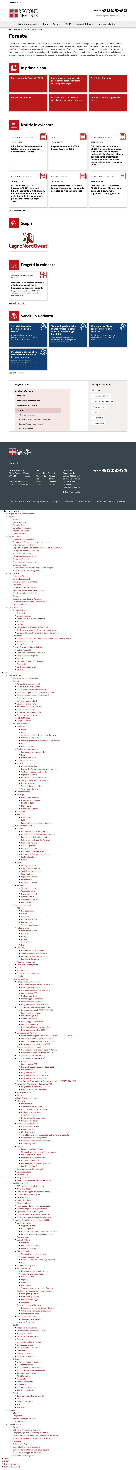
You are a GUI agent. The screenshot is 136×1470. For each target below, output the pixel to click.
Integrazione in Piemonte (31, 1086)
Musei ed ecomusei (29, 848)
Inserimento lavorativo (30, 959)
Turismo (20, 885)
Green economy (23, 791)
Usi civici (20, 624)
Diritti (19, 908)
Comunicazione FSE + (30, 993)
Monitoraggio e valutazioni (32, 998)
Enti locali (21, 613)
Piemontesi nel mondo (30, 842)
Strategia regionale (28, 865)
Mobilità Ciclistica (24, 1188)
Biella (38, 481)
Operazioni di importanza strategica (35, 990)
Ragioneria (21, 664)
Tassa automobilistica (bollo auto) (30, 1395)
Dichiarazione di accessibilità (19, 502)
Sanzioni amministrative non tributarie (28, 590)
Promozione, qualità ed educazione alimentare (35, 692)
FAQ (96, 412)
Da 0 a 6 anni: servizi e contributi (34, 1109)
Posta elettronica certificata (106, 502)
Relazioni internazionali (22, 553)
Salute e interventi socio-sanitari (34, 953)
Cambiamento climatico (27, 405)
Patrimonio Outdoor (29, 808)
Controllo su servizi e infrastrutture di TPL (33, 1214)
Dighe (23, 1262)
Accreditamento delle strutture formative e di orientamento (45, 1134)
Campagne (17, 1441)
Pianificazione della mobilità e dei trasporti (34, 1205)
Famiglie (24, 936)
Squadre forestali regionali (31, 1319)
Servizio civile (22, 970)
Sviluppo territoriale (25, 1364)
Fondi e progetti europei (22, 978)
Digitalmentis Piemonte (22, 1444)
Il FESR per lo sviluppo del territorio (27, 1452)
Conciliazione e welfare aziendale (30, 1169)
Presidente (17, 519)
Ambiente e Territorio (24, 390)
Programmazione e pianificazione (34, 1271)
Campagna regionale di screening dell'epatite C (31, 1432)
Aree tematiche (14, 675)
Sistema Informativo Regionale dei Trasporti (34, 1217)
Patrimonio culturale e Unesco (33, 851)
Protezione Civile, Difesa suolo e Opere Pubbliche (32, 1220)
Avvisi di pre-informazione (31, 987)
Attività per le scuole (29, 1115)
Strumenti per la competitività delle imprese (38, 1152)
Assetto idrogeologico (30, 1256)
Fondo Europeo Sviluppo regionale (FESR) (33, 1007)
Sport (19, 862)
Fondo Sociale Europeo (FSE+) (29, 981)
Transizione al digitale (25, 1390)
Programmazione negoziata (28, 655)
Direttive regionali (28, 1143)
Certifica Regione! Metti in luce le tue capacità (31, 1449)
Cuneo (38, 484)
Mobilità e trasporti (20, 1183)
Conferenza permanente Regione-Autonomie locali (37, 630)
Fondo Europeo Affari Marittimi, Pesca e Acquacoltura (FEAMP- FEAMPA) (46, 1081)
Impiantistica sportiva (29, 876)
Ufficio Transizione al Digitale (24, 545)
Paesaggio (21, 811)
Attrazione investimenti (26, 1373)
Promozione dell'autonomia (32, 950)
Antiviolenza (26, 916)
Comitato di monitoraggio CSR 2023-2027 (38, 1038)
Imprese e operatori (26, 428)
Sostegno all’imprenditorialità (33, 1157)
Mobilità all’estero (28, 1132)
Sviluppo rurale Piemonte (27, 1032)
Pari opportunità (27, 910)
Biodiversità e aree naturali (28, 400)
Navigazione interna (25, 1200)
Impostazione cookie (72, 491)
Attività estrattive (24, 1376)
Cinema (24, 859)
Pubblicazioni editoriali (104, 401)
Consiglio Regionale (20, 525)
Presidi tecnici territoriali (26, 1316)
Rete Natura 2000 (28, 757)
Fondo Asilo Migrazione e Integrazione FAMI (34, 1083)
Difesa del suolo (23, 1251)
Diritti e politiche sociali (22, 905)
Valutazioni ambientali (30, 737)
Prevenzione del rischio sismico (29, 1305)
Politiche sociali (23, 927)
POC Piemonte (27, 1069)
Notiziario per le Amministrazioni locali (32, 627)
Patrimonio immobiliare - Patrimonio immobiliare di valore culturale (44, 638)
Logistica (24, 1279)
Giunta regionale (19, 522)
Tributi (15, 1393)
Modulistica (99, 423)
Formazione (26, 1285)
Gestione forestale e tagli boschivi (31, 424)
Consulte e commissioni (22, 527)
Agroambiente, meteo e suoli (28, 684)
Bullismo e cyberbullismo (31, 1112)
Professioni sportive (29, 882)
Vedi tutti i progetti (17, 303)
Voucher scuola (27, 1103)
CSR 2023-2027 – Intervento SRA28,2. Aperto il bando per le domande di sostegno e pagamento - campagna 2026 (106, 189)
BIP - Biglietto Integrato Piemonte (30, 1186)
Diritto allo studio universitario (33, 1117)
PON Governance (24, 1092)
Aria (22, 732)
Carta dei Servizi (19, 604)
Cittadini (16, 1412)
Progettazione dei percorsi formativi (35, 1140)
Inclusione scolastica (29, 1120)
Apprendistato (27, 1129)
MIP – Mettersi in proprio (31, 1154)
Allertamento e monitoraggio (32, 1273)
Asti (37, 478)
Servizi (56, 24)
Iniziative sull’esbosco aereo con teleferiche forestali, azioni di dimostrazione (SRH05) (26, 149)
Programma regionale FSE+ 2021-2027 (37, 984)
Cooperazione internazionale (28, 973)
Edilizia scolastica (24, 1171)
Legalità (20, 976)
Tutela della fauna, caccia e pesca (30, 706)
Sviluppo (16, 1359)
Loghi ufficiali (69, 502)
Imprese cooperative (25, 1381)
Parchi (23, 754)
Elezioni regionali (24, 615)
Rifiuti (23, 743)
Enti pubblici (17, 1415)
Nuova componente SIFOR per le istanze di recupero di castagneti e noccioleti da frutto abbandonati (67, 188)
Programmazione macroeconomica (31, 652)
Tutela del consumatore (30, 925)
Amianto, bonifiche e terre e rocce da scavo (38, 735)
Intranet (122, 502)
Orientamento (22, 1174)
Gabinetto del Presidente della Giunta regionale (31, 542)
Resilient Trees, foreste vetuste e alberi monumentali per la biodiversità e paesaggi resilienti (27, 285)
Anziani (24, 939)
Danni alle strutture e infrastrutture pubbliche (39, 1231)
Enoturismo (26, 902)
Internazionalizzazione (26, 1387)
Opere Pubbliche (23, 1239)
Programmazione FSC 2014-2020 (34, 1075)
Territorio (20, 814)
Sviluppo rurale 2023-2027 (28, 715)
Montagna (21, 794)
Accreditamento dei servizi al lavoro (35, 1163)
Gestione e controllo (29, 995)
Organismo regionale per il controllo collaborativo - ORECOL (37, 547)
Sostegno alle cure (24, 1333)
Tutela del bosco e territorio (32, 786)
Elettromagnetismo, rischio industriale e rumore (40, 740)
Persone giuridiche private (27, 964)
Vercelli (52, 484)
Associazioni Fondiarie (30, 797)
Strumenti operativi (25, 1353)
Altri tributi (21, 1407)
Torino (51, 478)
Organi (11, 516)
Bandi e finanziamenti (21, 578)
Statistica (20, 669)
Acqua (23, 729)
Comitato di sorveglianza (31, 1001)
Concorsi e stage (19, 564)
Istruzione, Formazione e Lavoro (26, 1098)
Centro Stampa (23, 644)
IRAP (19, 1398)
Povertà (24, 933)
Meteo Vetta (26, 805)
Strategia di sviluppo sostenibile (25, 678)
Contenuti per (13, 1410)
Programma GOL (23, 1177)
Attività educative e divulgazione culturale (38, 834)
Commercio (21, 1384)
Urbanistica (25, 817)
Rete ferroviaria (23, 1197)
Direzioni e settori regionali (23, 539)
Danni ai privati (27, 1228)
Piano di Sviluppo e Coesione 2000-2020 (37, 1066)
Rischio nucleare (27, 746)
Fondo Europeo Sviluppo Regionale (31, 1370)
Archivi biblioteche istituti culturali (34, 831)
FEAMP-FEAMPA (24, 720)
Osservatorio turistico (30, 899)
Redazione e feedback (84, 502)
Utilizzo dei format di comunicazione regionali (31, 601)
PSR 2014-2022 (23, 717)
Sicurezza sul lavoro (25, 1344)
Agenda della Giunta (21, 530)
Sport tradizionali (28, 874)
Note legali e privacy (40, 502)
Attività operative (28, 1322)
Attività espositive (28, 845)
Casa (19, 967)
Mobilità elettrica (23, 1203)
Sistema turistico (28, 891)
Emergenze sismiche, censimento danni (37, 1234)
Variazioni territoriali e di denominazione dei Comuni (38, 632)
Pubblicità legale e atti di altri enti (26, 593)
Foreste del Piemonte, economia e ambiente (35, 419)
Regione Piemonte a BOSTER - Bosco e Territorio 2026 (65, 147)
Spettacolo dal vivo (29, 856)
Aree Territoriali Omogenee (23, 1455)
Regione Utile (13, 573)
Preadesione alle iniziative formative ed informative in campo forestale (24, 355)
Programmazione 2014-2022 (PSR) (35, 1044)
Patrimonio (17, 635)
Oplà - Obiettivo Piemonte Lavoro (26, 1446)
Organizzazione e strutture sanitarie (31, 1330)
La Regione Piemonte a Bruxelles (26, 550)
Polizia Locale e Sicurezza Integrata (31, 618)
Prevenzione (22, 1339)
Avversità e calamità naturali (28, 686)
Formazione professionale (27, 1123)
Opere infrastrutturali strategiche (30, 1211)
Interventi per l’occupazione (32, 1149)
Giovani (24, 913)
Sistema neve (26, 879)
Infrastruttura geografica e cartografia (36, 823)
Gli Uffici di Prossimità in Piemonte (27, 1430)
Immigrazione (26, 922)
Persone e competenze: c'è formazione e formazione (34, 1438)
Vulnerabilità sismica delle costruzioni (36, 1310)
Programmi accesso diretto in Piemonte (37, 1052)
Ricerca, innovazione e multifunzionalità (33, 695)
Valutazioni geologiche (30, 1296)
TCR (18, 1404)
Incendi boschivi (27, 1276)
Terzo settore (26, 942)
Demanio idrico (23, 1237)
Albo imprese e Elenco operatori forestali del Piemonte (101, 329)
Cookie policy (55, 502)
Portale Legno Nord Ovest (28, 240)
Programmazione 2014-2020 (33, 1030)
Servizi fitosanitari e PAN (27, 701)
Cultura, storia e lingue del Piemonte (35, 839)
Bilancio (20, 658)
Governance (26, 1061)
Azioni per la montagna (30, 800)
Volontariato (26, 1282)
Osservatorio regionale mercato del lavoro (34, 1180)
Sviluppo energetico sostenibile (29, 1367)
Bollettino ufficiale (20, 576)
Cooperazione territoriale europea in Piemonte (39, 1049)
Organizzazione (14, 536)
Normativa (99, 417)
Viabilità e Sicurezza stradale (28, 1194)
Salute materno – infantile (27, 1347)
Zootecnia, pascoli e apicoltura (29, 712)
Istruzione (21, 1100)
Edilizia (24, 820)
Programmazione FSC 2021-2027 (34, 1072)
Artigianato (21, 1378)
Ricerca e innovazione (26, 1356)
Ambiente (21, 395)
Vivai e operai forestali (30, 788)
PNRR (67, 24)
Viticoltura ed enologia (26, 709)
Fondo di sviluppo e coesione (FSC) (31, 1058)
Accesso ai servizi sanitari (27, 1327)
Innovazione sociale (29, 930)
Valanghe (25, 1302)
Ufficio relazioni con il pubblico (25, 581)
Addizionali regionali (25, 1401)
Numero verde (69, 473)
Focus (15, 1427)
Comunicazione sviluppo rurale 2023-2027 (38, 1041)
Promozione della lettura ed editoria (35, 854)
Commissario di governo (27, 1265)
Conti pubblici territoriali (26, 666)
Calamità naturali (24, 1222)
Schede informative (102, 395)
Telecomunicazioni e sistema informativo (37, 1288)
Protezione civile (23, 1268)
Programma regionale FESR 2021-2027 (37, 1010)
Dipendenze (22, 1350)
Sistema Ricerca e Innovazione (29, 1361)
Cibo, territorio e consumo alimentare (32, 689)
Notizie (97, 390)
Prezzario (25, 1242)
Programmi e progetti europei (29, 1047)
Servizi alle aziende (24, 698)
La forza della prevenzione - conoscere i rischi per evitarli (35, 1435)
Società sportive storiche (31, 871)
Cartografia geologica (29, 1293)
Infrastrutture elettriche (30, 1245)
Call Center (17, 584)
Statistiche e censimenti (26, 703)
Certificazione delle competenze (34, 1137)
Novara (52, 475)
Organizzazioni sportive (30, 868)
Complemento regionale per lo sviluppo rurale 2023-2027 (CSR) (46, 1035)
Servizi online (100, 406)
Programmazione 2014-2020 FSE (34, 1004)
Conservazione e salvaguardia (33, 752)
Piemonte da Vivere (108, 24)
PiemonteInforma (84, 24)
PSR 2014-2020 (27, 783)
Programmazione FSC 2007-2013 (34, 1078)
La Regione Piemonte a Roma (25, 556)
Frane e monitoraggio (29, 1299)
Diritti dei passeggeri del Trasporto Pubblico (34, 1191)
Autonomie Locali (20, 610)
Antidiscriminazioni (29, 919)
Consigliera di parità (29, 1166)
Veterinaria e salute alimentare (29, 1342)
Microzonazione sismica (30, 1313)
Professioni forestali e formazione (34, 777)
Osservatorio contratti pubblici (25, 587)
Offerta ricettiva (27, 896)
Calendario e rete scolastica (32, 1106)
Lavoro (20, 1146)
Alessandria (41, 475)
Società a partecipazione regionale (26, 570)
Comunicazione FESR (29, 1024)
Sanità (15, 1325)
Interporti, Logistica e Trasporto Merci (32, 1208)
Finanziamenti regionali (30, 1248)
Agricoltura (17, 681)
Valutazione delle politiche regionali (31, 661)
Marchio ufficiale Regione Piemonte (27, 598)
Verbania (52, 481)
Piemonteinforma (20, 533)
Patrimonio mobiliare (25, 641)
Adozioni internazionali (26, 962)
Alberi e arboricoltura (27, 415)
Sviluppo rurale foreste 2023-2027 (35, 780)
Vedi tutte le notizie (17, 210)
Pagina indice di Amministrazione (21, 513)
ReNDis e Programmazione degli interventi (38, 1259)
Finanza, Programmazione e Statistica (28, 647)
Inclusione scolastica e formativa (34, 956)
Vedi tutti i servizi (16, 372)
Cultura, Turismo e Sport (22, 825)
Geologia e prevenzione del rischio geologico (34, 1291)
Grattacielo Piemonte (21, 559)
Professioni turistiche (29, 893)
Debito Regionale (24, 649)
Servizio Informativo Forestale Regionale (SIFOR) (21, 329)
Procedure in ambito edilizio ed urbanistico (38, 1308)
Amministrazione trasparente (24, 562)
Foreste (20, 410)
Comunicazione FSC (29, 1064)
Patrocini (16, 596)
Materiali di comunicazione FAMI (34, 1089)
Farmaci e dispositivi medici (28, 1336)
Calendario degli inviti (29, 1015)
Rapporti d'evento (28, 1225)
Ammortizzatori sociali (30, 1160)
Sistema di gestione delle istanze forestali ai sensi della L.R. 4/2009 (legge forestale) (63, 330)
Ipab (23, 944)
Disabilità (20, 947)
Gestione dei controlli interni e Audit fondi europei (33, 567)
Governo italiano (16, 2)
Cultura (20, 828)
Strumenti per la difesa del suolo (34, 1254)
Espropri (20, 621)
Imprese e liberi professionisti (24, 1418)
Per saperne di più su (28, 83)
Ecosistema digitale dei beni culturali (35, 837)
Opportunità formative (30, 1126)
